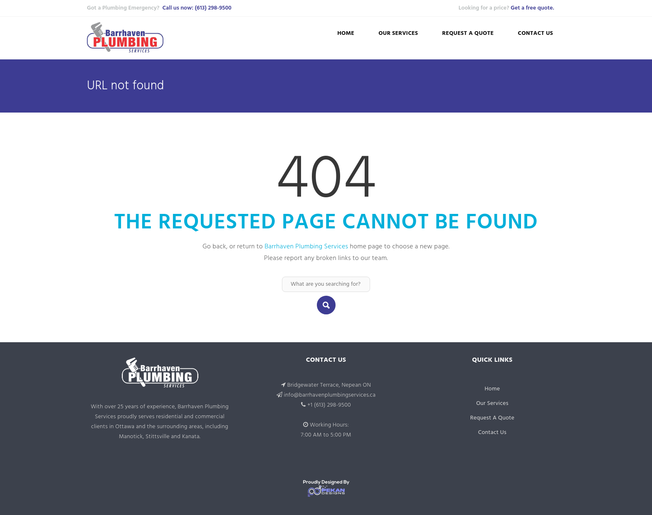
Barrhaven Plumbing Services (306, 246)
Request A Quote (468, 33)
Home (345, 33)
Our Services (398, 33)
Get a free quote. (532, 8)
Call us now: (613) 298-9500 (196, 8)
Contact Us (535, 33)
